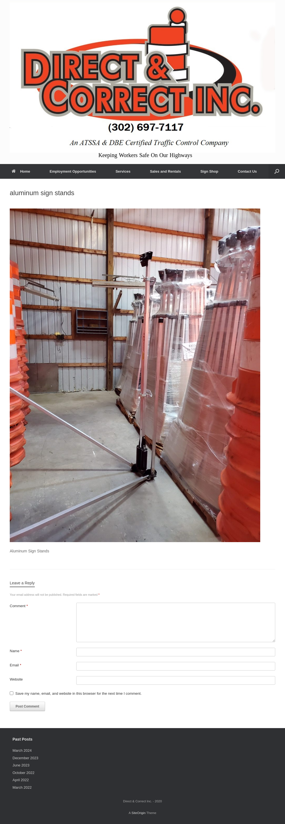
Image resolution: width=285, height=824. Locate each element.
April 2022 (21, 780)
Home (21, 171)
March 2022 (22, 787)
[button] (277, 171)
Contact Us (247, 171)
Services (123, 171)
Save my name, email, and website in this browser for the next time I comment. (78, 693)
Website (16, 679)
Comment (19, 606)
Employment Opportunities (73, 171)
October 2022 (24, 773)
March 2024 (22, 750)
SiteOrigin (138, 813)
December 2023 (25, 758)
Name (16, 651)
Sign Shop (209, 171)
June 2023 (21, 765)
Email (15, 665)
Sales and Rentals (165, 171)
